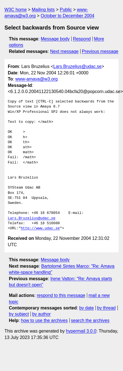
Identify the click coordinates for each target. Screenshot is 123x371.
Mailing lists (43, 9)
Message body (55, 38)
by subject (19, 314)
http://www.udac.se (40, 228)
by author (41, 314)
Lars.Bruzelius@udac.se (77, 66)
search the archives (90, 320)
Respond (82, 38)
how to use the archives (44, 320)
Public (66, 9)
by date (86, 308)
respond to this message (61, 295)
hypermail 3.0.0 (81, 331)
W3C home (15, 9)
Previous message (100, 51)
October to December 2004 (67, 15)
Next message (64, 51)
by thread (106, 308)
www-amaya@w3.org (36, 79)
